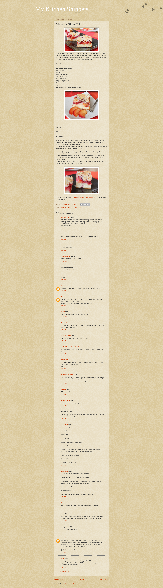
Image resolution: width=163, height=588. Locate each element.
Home (81, 580)
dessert (75, 207)
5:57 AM (63, 508)
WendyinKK (65, 359)
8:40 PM (63, 291)
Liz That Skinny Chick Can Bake (71, 347)
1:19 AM (63, 394)
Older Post (104, 580)
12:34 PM (64, 261)
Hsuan (63, 311)
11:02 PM (64, 383)
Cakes (70, 207)
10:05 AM (63, 239)
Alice (62, 245)
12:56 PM (64, 521)
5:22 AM (63, 341)
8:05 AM (63, 418)
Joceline (63, 389)
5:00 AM (63, 329)
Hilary (63, 558)
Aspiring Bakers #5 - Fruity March (84, 197)
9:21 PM (63, 305)
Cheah (63, 503)
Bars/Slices (64, 207)
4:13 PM (63, 552)
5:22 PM (63, 497)
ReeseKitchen (65, 400)
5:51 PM (63, 532)
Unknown (64, 286)
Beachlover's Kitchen (67, 374)
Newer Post (59, 580)
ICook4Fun (64, 424)
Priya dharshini (65, 256)
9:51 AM (63, 228)
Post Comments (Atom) (69, 584)
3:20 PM (63, 280)
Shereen (63, 297)
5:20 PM (63, 465)
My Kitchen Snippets (61, 9)
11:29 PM (64, 317)
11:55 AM (63, 354)
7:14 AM (63, 405)
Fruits (79, 207)
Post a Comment (64, 571)
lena (62, 514)
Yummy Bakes (65, 323)
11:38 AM (63, 250)
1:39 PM (63, 567)
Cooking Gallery (66, 335)
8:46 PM (63, 368)
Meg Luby (64, 538)
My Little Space (66, 217)
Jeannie (63, 234)
